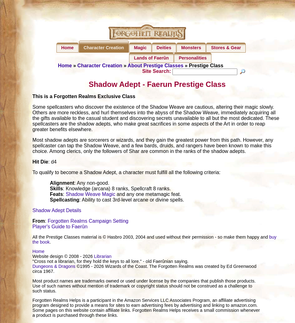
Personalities (193, 57)
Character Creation (104, 47)
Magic (140, 47)
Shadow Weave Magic (90, 195)
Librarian (103, 257)
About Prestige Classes (155, 65)
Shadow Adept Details (56, 211)
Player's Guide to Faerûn (59, 227)
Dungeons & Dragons (53, 267)
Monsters (191, 47)
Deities (164, 47)
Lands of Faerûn (151, 57)
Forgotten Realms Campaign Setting (88, 222)
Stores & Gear (226, 47)
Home (67, 47)
